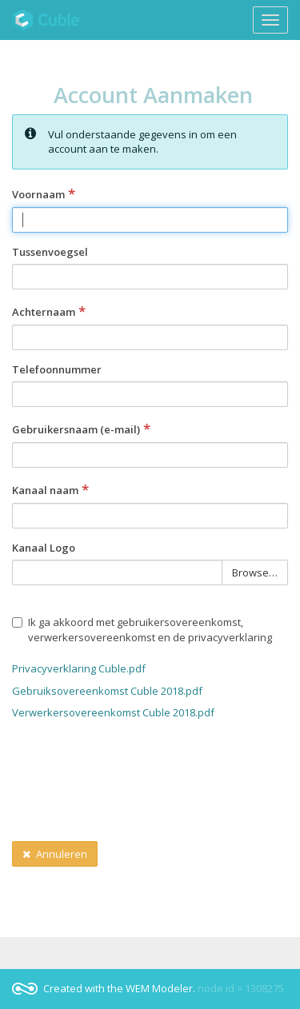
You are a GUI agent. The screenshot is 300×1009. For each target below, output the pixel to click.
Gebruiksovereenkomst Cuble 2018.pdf (107, 691)
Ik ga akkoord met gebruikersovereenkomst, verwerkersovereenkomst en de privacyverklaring (142, 629)
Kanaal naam (50, 490)
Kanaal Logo (43, 547)
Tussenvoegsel (50, 252)
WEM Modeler (159, 988)
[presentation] (133, 787)
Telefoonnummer (57, 369)
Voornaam (43, 194)
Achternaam (49, 312)
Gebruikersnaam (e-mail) (81, 429)
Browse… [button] (254, 573)
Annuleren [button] (54, 854)
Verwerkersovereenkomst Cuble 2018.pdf (113, 712)
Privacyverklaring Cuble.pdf (79, 668)
